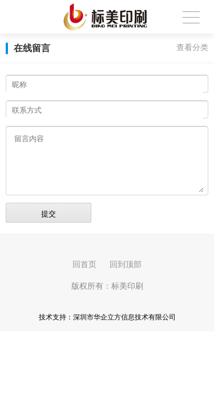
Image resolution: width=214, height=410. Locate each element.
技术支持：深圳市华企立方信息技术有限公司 (107, 317)
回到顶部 (126, 264)
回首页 (84, 264)
